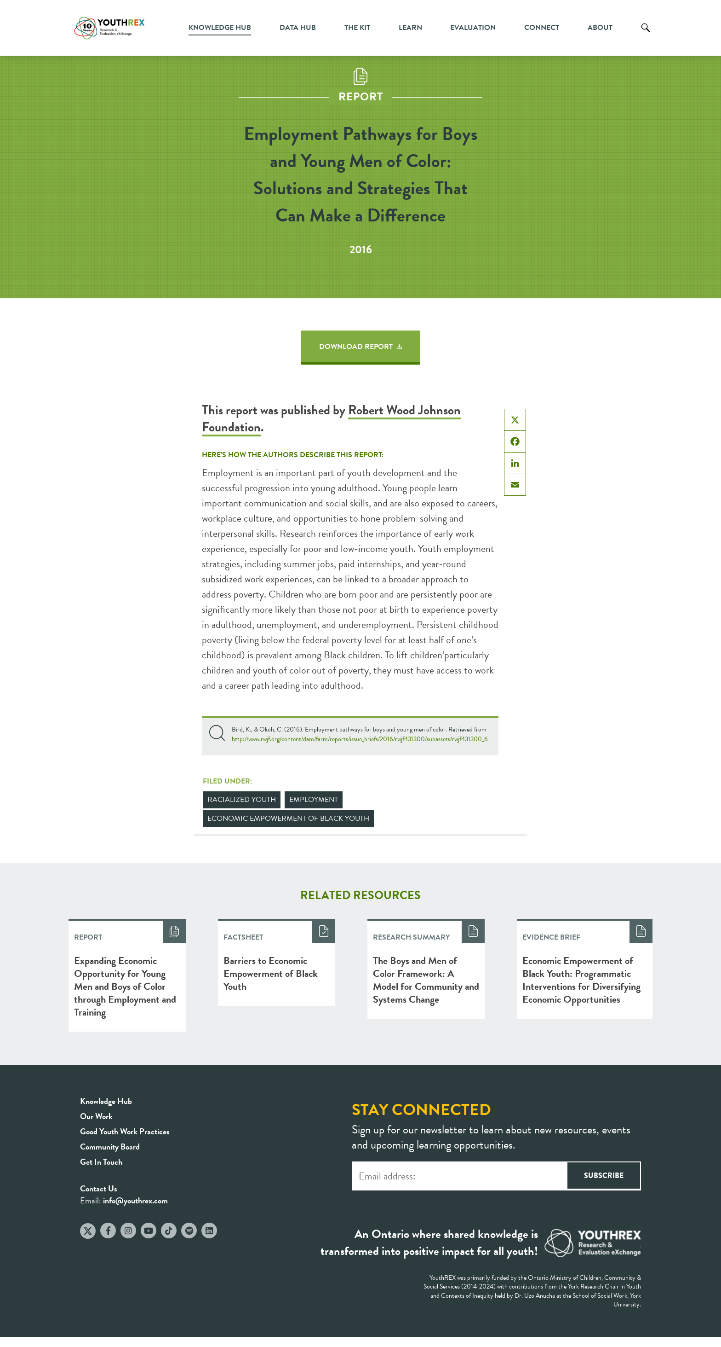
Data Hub (298, 27)
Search (645, 34)
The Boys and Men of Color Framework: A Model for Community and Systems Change (426, 980)
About (600, 27)
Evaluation (473, 27)
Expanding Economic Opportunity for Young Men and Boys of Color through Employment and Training (125, 986)
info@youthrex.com (135, 1200)
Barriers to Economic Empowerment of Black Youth (270, 973)
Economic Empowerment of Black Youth (288, 818)
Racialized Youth (241, 799)
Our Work (96, 1116)
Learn (410, 27)
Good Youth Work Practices (125, 1131)
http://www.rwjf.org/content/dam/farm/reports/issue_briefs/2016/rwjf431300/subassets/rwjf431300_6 (360, 739)
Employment (313, 799)
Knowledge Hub (220, 27)
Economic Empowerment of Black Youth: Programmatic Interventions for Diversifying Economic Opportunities (581, 980)
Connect (541, 27)
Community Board (110, 1146)
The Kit (357, 27)
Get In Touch (101, 1161)
